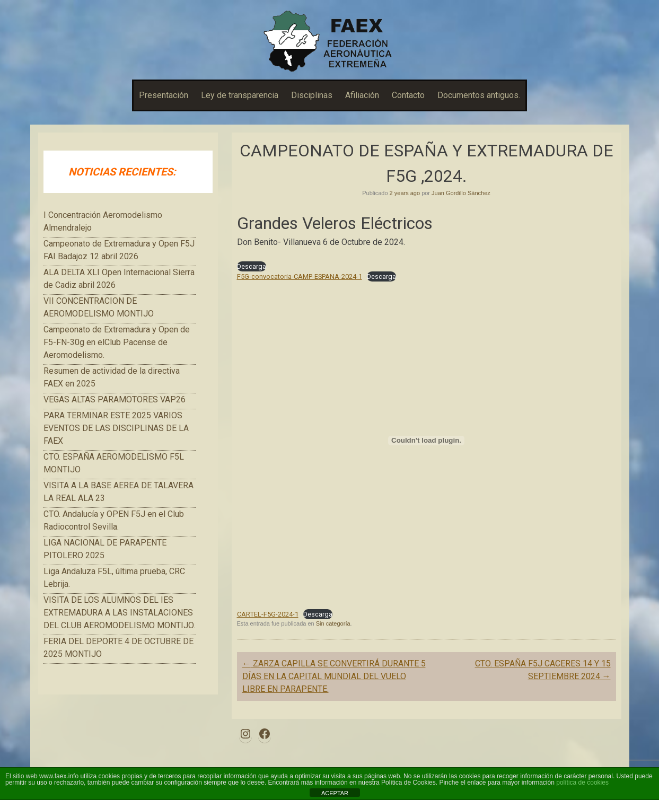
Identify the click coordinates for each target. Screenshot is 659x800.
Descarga (251, 266)
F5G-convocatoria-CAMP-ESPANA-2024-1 (299, 276)
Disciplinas (311, 95)
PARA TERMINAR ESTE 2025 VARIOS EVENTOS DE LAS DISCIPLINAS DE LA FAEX (116, 428)
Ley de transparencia (239, 95)
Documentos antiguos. (478, 95)
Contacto (408, 95)
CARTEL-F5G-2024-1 (267, 614)
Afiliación (362, 95)
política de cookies (582, 782)
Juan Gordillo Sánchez (461, 193)
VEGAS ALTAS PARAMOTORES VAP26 (114, 399)
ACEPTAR (334, 793)
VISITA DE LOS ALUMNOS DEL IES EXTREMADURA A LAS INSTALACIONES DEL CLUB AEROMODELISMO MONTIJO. (119, 612)
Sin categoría (333, 623)
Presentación (163, 95)
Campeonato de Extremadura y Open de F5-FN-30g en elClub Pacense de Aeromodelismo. (116, 342)
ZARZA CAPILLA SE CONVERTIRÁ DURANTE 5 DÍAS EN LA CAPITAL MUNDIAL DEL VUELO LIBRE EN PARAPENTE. (334, 676)
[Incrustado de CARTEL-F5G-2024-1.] (426, 441)
